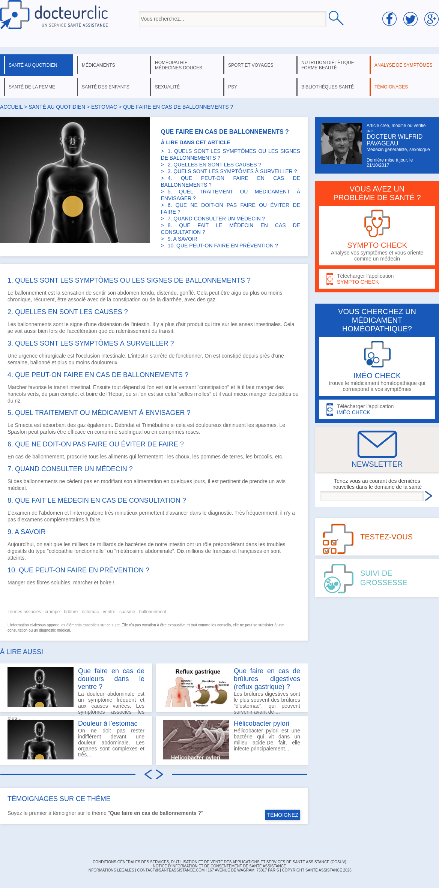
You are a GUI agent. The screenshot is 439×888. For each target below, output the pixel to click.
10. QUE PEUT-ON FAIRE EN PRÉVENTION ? (223, 246)
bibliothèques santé (327, 87)
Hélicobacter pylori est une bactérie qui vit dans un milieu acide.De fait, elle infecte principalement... (231, 739)
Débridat (125, 425)
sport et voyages (251, 65)
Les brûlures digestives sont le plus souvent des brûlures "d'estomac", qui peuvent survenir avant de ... (231, 689)
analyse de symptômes (403, 65)
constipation (127, 299)
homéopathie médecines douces (178, 65)
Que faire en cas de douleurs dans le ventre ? (111, 678)
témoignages (391, 87)
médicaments (98, 65)
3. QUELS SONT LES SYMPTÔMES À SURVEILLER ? (232, 171)
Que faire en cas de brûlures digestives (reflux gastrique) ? (267, 678)
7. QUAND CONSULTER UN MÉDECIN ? (216, 219)
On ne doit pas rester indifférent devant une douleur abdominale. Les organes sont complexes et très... (76, 739)
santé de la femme (32, 87)
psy (232, 87)
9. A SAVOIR (182, 239)
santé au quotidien (33, 65)
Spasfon (17, 432)
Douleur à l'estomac (108, 723)
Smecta (23, 425)
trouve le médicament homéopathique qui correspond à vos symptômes (377, 366)
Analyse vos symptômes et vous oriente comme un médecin (377, 236)
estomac (104, 107)
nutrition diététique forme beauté (327, 65)
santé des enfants (105, 87)
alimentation (148, 481)
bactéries (135, 544)
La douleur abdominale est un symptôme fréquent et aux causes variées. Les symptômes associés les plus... (76, 689)
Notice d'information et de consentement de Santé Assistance (219, 866)
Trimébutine (155, 425)
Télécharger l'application (377, 279)
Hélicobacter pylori (261, 723)
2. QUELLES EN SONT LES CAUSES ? (215, 165)
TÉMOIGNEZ (282, 815)
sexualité (167, 87)
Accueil (11, 107)
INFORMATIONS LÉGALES (110, 870)
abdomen (128, 293)
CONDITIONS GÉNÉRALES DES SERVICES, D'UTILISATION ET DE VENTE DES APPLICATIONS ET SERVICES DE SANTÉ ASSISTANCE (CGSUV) (219, 862)
